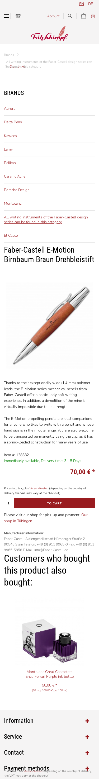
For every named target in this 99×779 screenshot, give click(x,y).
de (90, 3)
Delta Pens (13, 122)
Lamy (8, 149)
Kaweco (10, 135)
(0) (85, 16)
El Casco (11, 235)
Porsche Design (17, 189)
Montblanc (12, 203)
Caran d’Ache (14, 176)
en (81, 3)
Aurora (9, 108)
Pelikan (10, 162)
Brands (9, 55)
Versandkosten (39, 488)
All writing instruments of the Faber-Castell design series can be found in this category (46, 220)
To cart (54, 503)
